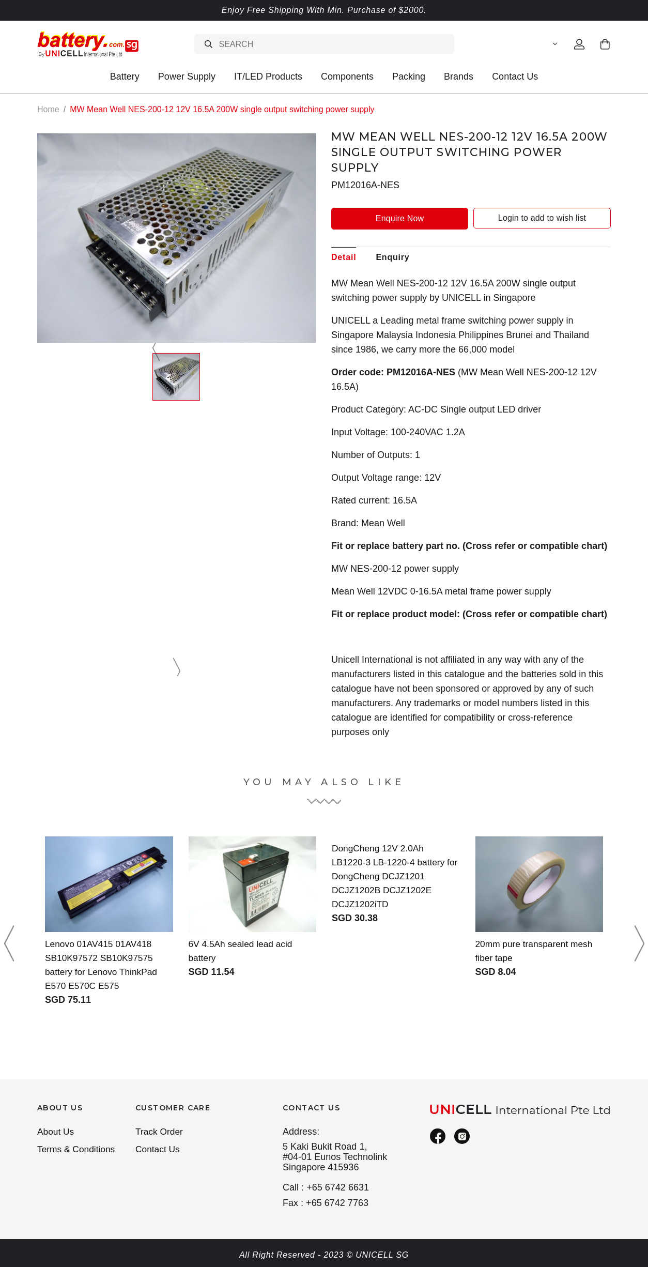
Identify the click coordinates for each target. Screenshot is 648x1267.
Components (347, 76)
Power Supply (186, 76)
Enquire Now (400, 217)
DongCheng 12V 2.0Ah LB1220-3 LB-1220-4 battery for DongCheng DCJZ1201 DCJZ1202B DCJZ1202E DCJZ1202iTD (390, 876)
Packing (408, 76)
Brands (458, 76)
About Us (56, 1132)
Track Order (160, 1132)
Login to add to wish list (542, 217)
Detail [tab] (343, 256)
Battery (125, 76)
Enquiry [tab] (392, 256)
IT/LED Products (268, 76)
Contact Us (515, 76)
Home (48, 109)
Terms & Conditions (77, 1150)
